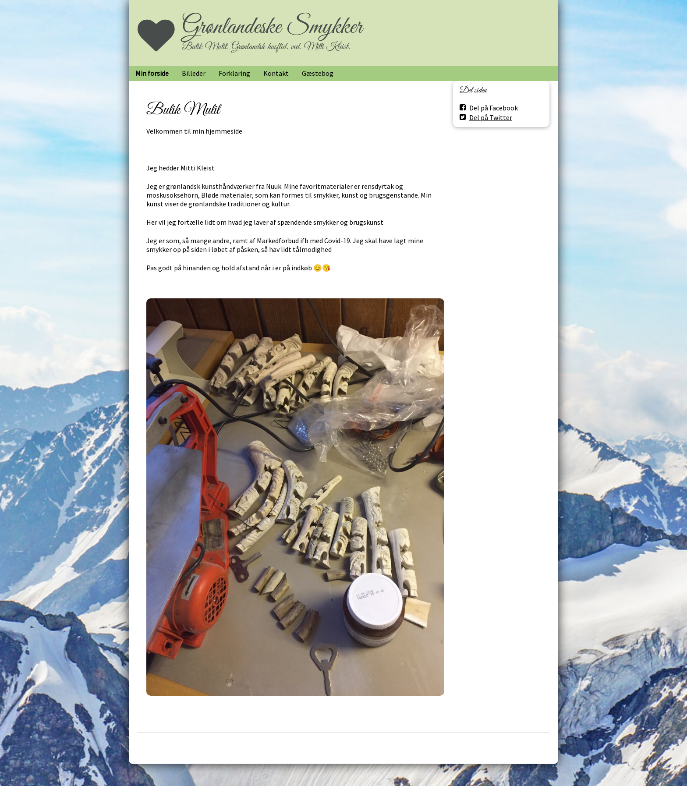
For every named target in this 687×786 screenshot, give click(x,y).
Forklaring (234, 73)
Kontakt (276, 73)
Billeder (193, 73)
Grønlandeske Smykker (272, 27)
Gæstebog (317, 73)
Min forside (152, 73)
